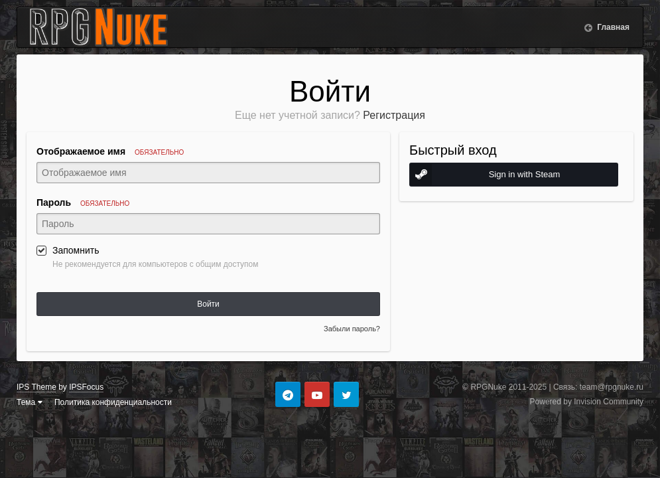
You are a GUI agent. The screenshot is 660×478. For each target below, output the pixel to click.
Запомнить (75, 250)
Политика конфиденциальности (113, 402)
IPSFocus (86, 387)
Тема (29, 402)
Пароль (82, 202)
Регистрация (394, 115)
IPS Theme (36, 387)
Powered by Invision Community (586, 401)
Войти (208, 304)
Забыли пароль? (352, 329)
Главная (612, 27)
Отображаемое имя (110, 151)
